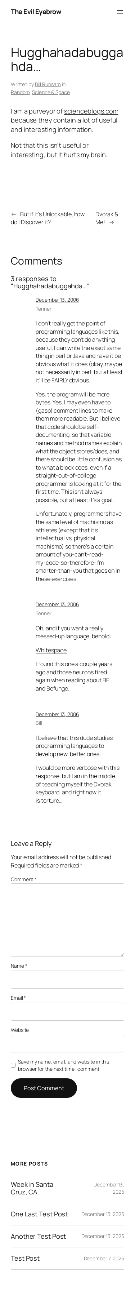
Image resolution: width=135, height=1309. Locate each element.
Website (20, 1029)
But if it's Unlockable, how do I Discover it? (48, 218)
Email (18, 997)
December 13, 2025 (102, 1214)
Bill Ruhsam (48, 84)
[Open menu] (120, 12)
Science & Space (51, 92)
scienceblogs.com (91, 111)
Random (20, 92)
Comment (23, 879)
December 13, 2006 (57, 299)
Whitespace (51, 650)
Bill (39, 722)
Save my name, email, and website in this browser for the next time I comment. (63, 1065)
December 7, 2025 (104, 1258)
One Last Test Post (39, 1213)
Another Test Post (38, 1236)
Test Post (25, 1258)
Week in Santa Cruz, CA (32, 1188)
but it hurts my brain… (78, 154)
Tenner (43, 308)
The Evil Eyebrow (36, 11)
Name (19, 965)
